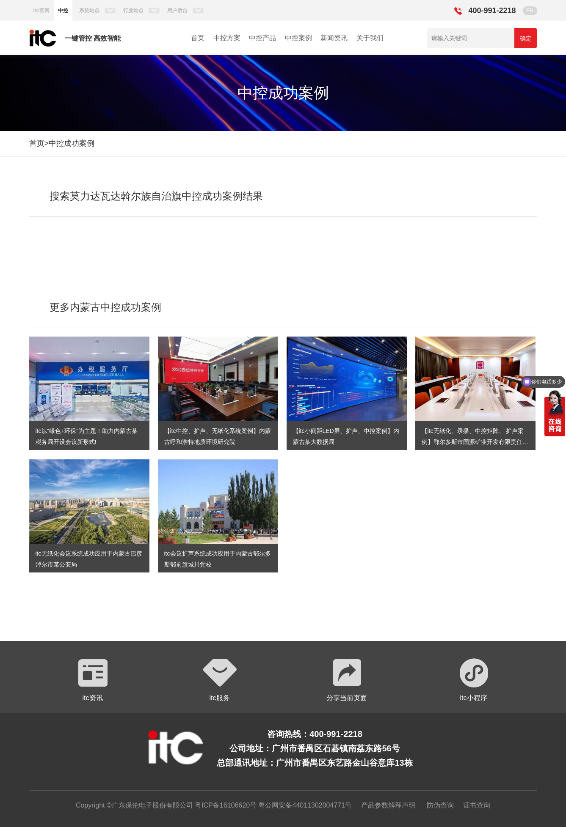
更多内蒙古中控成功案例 (105, 307)
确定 (526, 38)
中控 (63, 11)
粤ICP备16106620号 (225, 805)
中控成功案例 (71, 143)
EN (529, 11)
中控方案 (226, 37)
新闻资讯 (334, 37)
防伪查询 (440, 805)
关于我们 (370, 37)
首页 (197, 37)
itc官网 (41, 11)
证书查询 (476, 805)
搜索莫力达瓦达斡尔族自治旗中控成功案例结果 (156, 196)
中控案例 (298, 37)
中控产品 (262, 37)
